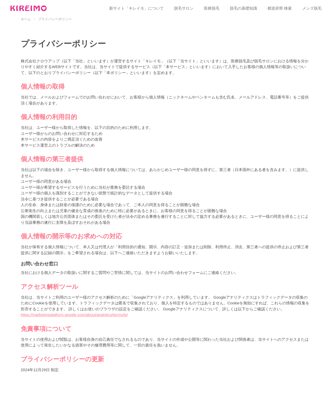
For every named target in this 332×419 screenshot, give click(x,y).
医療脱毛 (211, 8)
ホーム (26, 19)
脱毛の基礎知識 (243, 8)
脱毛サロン (183, 8)
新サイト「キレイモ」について (136, 8)
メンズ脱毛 (312, 8)
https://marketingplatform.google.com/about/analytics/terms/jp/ (74, 314)
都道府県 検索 (279, 8)
